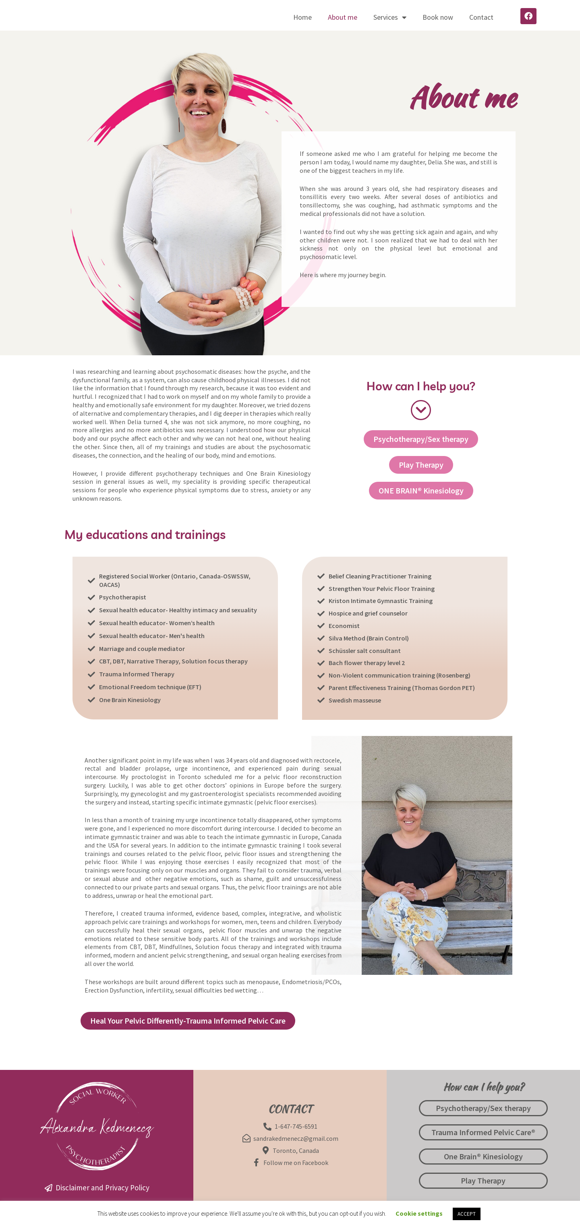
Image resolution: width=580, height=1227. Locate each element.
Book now (438, 17)
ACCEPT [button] (467, 1213)
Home (302, 17)
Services (389, 17)
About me (342, 17)
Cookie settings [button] (419, 1213)
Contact (481, 17)
